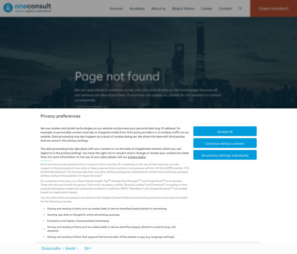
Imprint (70, 248)
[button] (225, 131)
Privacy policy (51, 248)
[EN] (86, 248)
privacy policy (136, 157)
